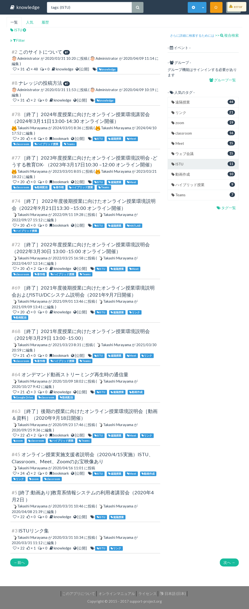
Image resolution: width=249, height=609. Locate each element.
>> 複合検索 (227, 35)
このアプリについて (78, 593)
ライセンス (147, 593)
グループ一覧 (223, 80)
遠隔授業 (203, 102)
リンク (203, 112)
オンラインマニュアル (116, 593)
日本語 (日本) (173, 593)
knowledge (25, 7)
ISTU (16, 30)
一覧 (14, 22)
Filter (17, 40)
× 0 (45, 69)
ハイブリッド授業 (203, 184)
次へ (229, 562)
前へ (19, 562)
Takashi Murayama (32, 128)
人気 (29, 22)
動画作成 (203, 174)
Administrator (28, 58)
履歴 (45, 22)
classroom (203, 133)
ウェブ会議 (203, 153)
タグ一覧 (227, 208)
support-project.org (146, 601)
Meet (203, 143)
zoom (203, 122)
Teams (203, 194)
